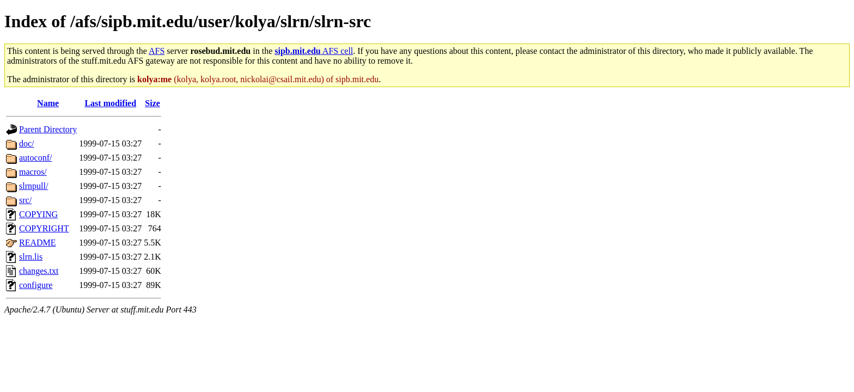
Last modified (110, 103)
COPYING (38, 214)
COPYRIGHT (44, 228)
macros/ (33, 171)
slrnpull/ (33, 186)
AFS (156, 51)
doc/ (26, 143)
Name (48, 103)
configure (35, 285)
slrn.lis (30, 256)
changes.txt (38, 270)
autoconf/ (35, 157)
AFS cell (313, 51)
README (37, 242)
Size (152, 103)
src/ (25, 200)
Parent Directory (48, 129)
